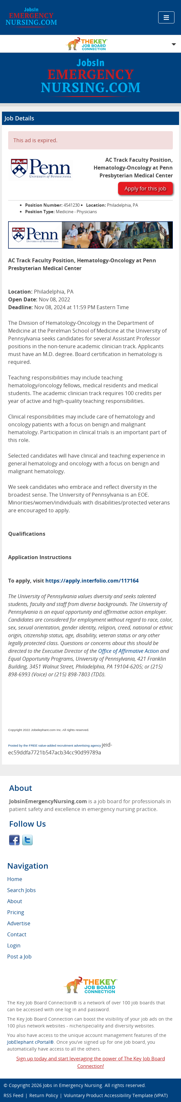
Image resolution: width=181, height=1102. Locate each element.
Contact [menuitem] (16, 934)
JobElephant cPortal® (30, 1042)
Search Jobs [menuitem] (21, 890)
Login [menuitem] (14, 945)
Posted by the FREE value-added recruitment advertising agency (54, 745)
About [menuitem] (14, 901)
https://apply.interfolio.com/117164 (92, 580)
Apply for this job (145, 188)
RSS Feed (13, 1095)
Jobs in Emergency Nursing (72, 1085)
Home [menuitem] (14, 879)
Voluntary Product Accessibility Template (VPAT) (116, 1095)
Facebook (14, 840)
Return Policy (43, 1095)
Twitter (27, 840)
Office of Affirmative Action (128, 650)
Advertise (18, 923)
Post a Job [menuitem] (19, 956)
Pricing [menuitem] (15, 912)
